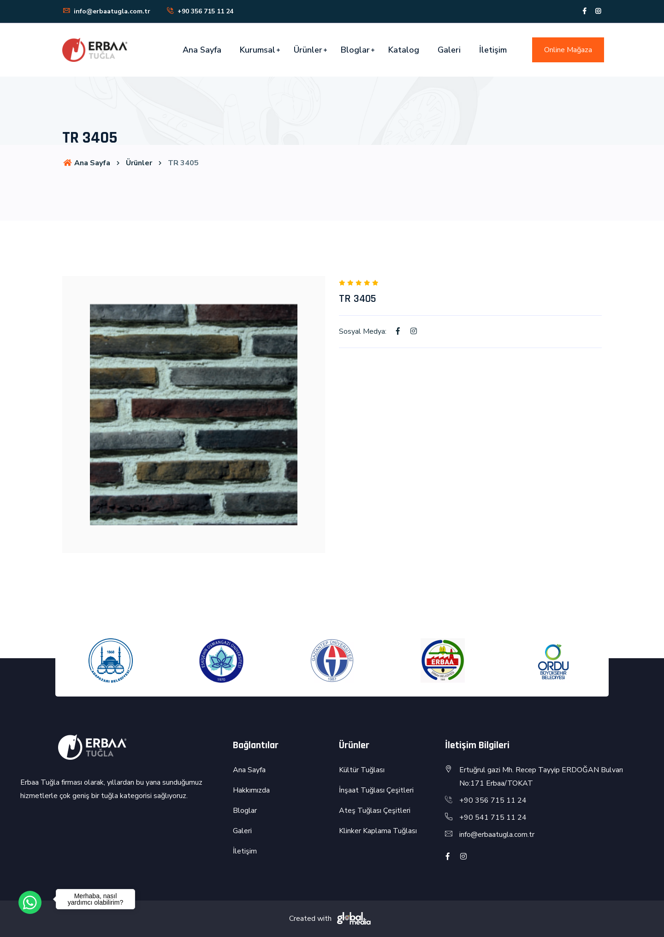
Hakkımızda (251, 790)
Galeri (449, 49)
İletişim (493, 49)
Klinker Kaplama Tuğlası (378, 831)
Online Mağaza (568, 50)
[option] (193, 414)
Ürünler (308, 49)
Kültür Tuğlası (362, 770)
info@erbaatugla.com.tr (106, 11)
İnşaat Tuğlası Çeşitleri (376, 790)
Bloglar (355, 49)
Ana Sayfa (202, 49)
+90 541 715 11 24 (493, 817)
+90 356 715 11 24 (199, 11)
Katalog (403, 49)
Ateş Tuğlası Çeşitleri (374, 810)
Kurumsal (257, 49)
